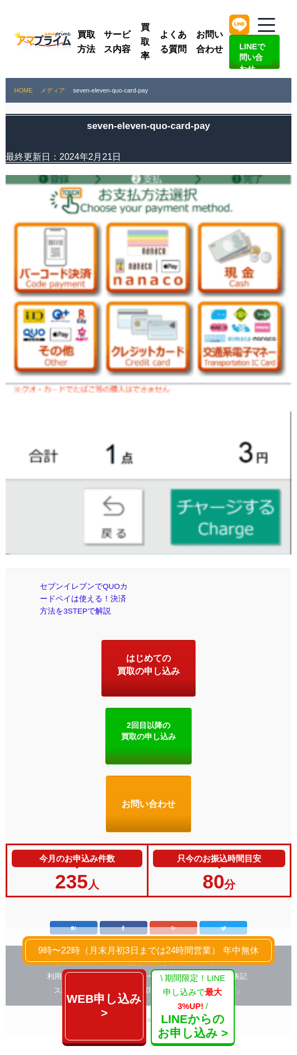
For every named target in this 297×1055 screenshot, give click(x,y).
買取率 (145, 41)
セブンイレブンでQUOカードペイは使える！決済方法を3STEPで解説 (86, 609)
